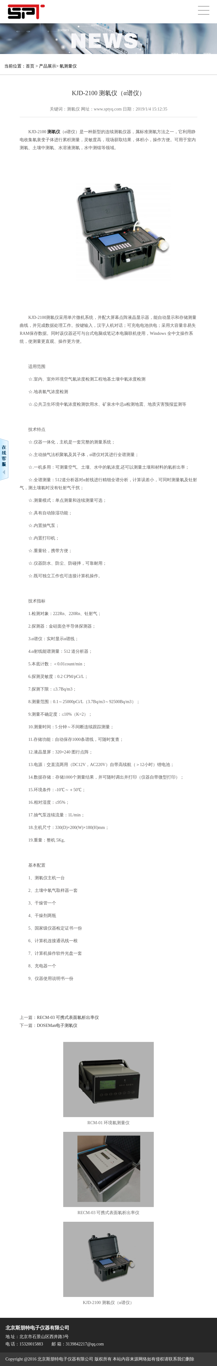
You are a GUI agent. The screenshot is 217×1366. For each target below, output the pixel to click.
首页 (30, 66)
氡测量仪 (68, 66)
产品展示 (47, 66)
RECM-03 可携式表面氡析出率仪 (68, 1017)
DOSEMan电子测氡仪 (57, 1025)
